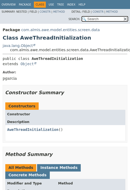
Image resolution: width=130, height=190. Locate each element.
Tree (60, 4)
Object (27, 64)
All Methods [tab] (20, 167)
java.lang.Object (18, 46)
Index (71, 4)
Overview (9, 4)
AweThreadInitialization (33, 129)
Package (25, 4)
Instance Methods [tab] (58, 167)
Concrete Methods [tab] (27, 175)
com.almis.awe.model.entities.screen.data (60, 30)
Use (51, 4)
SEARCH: (74, 19)
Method (59, 11)
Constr (45, 11)
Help (82, 4)
